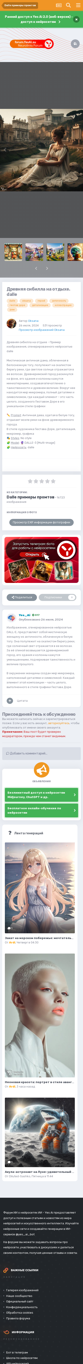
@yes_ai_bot (25, 1234)
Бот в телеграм (17, 1352)
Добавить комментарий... (26, 753)
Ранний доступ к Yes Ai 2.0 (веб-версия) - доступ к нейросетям (39, 19)
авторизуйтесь (58, 723)
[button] (36, 268)
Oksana (33, 320)
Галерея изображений (22, 1290)
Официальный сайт (19, 1301)
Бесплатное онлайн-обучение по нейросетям (34, 810)
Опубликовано (41, 619)
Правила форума (18, 1318)
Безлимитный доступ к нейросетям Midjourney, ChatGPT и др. (36, 795)
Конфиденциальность (22, 1307)
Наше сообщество (19, 1296)
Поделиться (22, 597)
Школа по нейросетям (22, 1358)
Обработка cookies (19, 1312)
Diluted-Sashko (19, 1176)
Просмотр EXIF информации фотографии (41, 522)
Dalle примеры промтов (30, 497)
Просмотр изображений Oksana (42, 329)
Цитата (22, 700)
